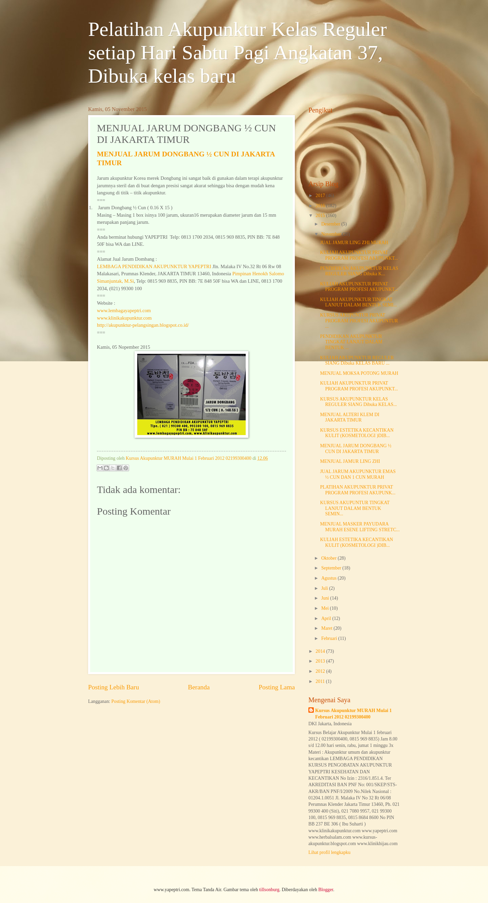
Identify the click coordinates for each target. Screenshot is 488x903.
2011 (321, 681)
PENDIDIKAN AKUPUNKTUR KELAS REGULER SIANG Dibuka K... (359, 271)
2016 (321, 205)
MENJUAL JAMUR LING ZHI (350, 461)
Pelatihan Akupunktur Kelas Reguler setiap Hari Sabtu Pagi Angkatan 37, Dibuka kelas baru (237, 52)
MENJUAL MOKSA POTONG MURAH (359, 373)
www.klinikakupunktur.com (124, 318)
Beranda (199, 687)
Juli (325, 588)
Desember (331, 224)
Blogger (325, 889)
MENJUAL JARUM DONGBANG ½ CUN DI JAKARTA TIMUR (355, 448)
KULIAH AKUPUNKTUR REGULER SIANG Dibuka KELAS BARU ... (357, 360)
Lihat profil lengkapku (329, 852)
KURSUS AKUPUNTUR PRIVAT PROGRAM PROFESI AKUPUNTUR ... (359, 321)
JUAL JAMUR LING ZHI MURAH (354, 242)
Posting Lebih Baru (113, 687)
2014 (321, 651)
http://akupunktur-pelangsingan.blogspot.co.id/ (143, 325)
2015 (321, 215)
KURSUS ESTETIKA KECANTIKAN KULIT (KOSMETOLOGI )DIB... (356, 433)
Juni (325, 598)
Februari (329, 638)
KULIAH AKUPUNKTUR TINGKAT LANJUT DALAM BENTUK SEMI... (358, 302)
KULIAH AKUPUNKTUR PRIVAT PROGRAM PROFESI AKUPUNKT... (359, 255)
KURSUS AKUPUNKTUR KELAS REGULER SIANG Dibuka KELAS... (358, 401)
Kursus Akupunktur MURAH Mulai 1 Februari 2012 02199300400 (353, 713)
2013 (321, 661)
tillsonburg (269, 889)
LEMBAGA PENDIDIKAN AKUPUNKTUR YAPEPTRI (154, 266)
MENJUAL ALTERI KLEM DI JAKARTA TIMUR (349, 417)
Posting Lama (277, 687)
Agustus (329, 578)
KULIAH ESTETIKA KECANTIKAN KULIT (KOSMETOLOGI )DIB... (356, 542)
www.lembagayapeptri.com (124, 310)
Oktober (329, 558)
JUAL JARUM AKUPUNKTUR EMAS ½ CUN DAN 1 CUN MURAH (357, 474)
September (331, 568)
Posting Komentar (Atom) (135, 701)
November (331, 234)
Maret (327, 628)
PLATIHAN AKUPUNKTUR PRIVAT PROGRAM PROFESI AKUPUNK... (357, 490)
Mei (325, 608)
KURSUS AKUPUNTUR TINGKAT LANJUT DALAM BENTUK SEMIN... (354, 508)
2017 (321, 195)
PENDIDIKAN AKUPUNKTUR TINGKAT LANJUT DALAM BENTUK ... (351, 342)
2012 (321, 671)
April (326, 618)
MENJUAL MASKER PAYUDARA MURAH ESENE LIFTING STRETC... (360, 526)
